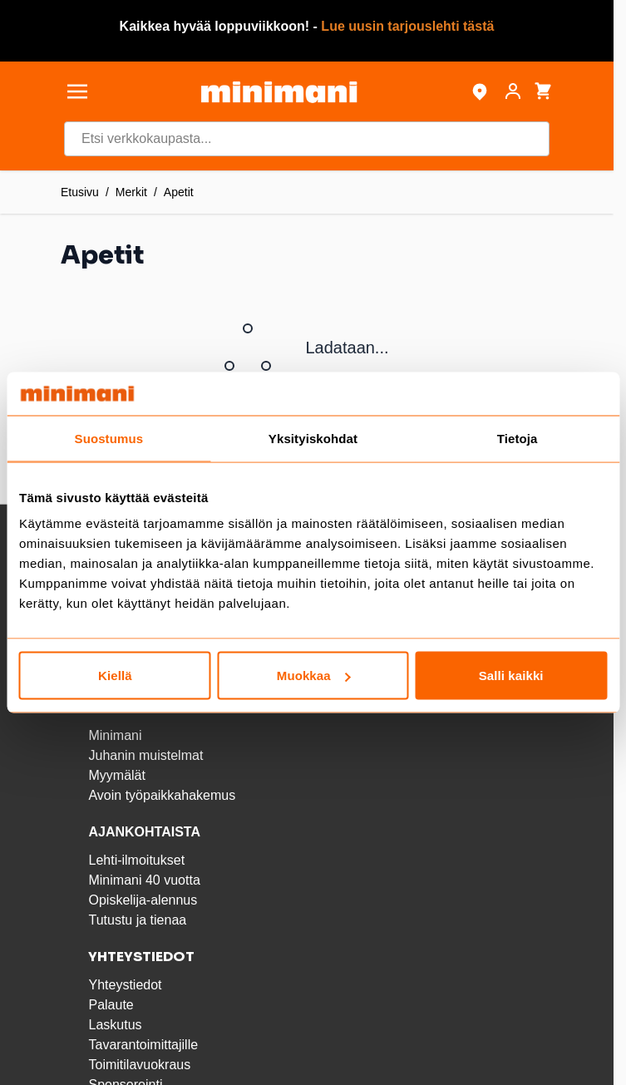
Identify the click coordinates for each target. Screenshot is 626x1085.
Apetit (179, 192)
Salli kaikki (511, 675)
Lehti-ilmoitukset (136, 860)
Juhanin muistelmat (145, 755)
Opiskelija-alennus (142, 900)
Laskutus (114, 1025)
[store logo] (278, 92)
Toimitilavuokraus (139, 1065)
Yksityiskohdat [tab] (313, 438)
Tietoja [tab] (517, 438)
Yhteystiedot (124, 985)
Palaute (110, 1005)
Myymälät (116, 775)
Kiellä (115, 675)
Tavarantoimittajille (143, 1045)
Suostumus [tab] (109, 438)
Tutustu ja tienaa (137, 920)
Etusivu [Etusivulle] (80, 192)
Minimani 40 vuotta (144, 880)
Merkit (131, 192)
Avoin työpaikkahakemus (161, 795)
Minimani (114, 735)
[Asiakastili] (513, 91)
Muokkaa (314, 675)
